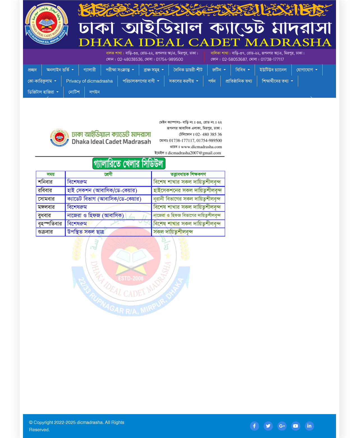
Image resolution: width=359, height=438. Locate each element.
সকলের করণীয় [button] (182, 81)
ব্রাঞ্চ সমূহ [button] (152, 70)
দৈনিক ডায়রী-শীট (188, 70)
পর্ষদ (212, 81)
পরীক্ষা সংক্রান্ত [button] (118, 70)
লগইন (94, 92)
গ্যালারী (90, 70)
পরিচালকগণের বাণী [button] (139, 81)
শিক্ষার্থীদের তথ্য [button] (276, 81)
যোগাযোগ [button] (305, 70)
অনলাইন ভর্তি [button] (58, 70)
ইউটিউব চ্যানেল (273, 70)
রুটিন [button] (217, 70)
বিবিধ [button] (241, 70)
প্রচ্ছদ (32, 70)
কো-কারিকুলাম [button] (40, 81)
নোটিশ (74, 92)
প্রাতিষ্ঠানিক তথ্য (238, 81)
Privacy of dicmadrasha (89, 81)
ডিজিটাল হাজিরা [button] (41, 92)
